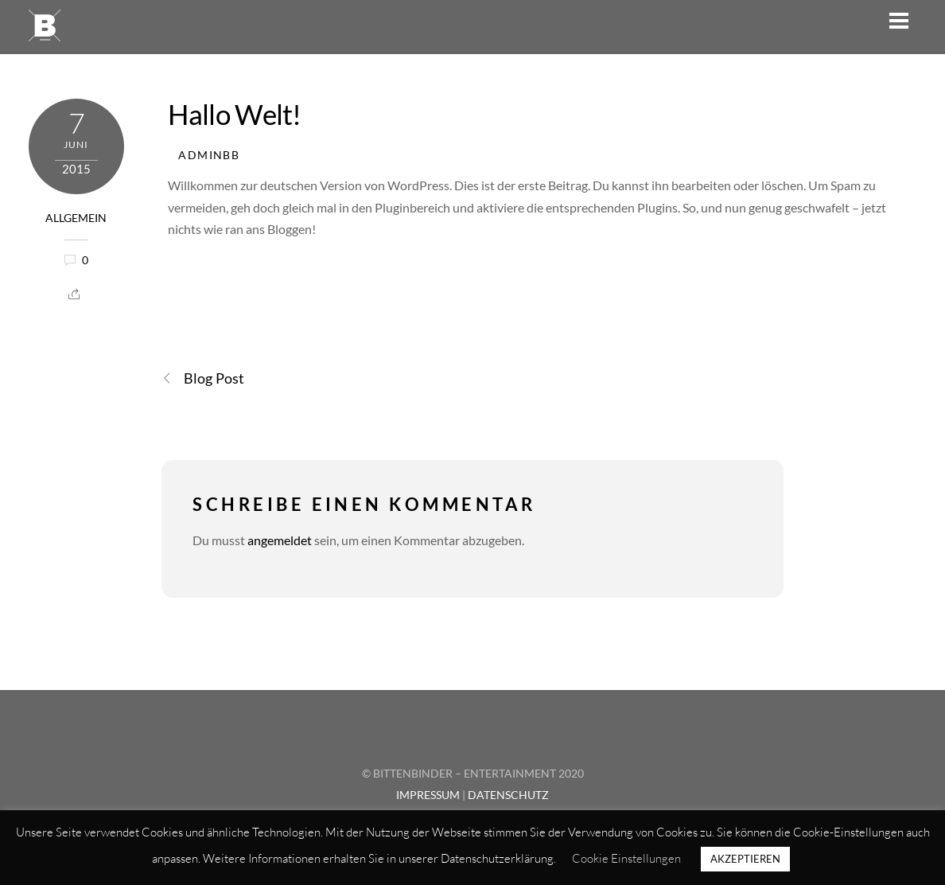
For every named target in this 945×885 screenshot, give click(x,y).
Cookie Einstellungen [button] (626, 858)
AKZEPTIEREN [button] (745, 858)
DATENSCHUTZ (508, 795)
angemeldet (279, 540)
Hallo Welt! (234, 114)
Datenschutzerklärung (497, 858)
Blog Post (202, 378)
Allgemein (76, 218)
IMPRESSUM (428, 795)
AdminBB (208, 155)
